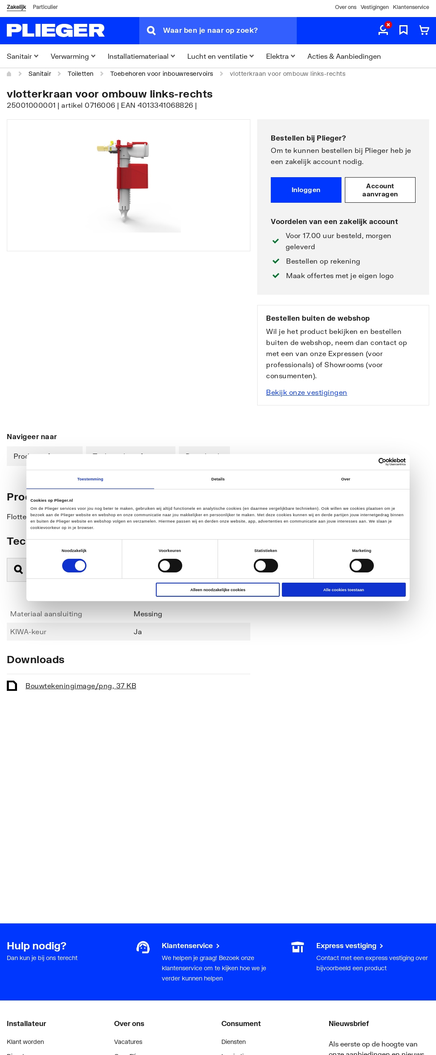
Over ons (345, 7)
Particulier (45, 7)
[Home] (9, 73)
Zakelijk (16, 7)
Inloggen (306, 189)
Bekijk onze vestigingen (306, 392)
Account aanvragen (380, 190)
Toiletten (81, 73)
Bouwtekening (81, 685)
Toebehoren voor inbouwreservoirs (161, 73)
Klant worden (25, 1041)
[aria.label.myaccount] (383, 30)
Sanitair (40, 73)
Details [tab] (217, 479)
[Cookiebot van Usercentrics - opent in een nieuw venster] (368, 462)
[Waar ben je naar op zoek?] (230, 30)
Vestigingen (375, 7)
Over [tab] (345, 479)
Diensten (233, 1041)
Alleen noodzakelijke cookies (218, 590)
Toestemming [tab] (90, 479)
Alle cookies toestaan (343, 590)
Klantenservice (411, 7)
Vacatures (128, 1041)
